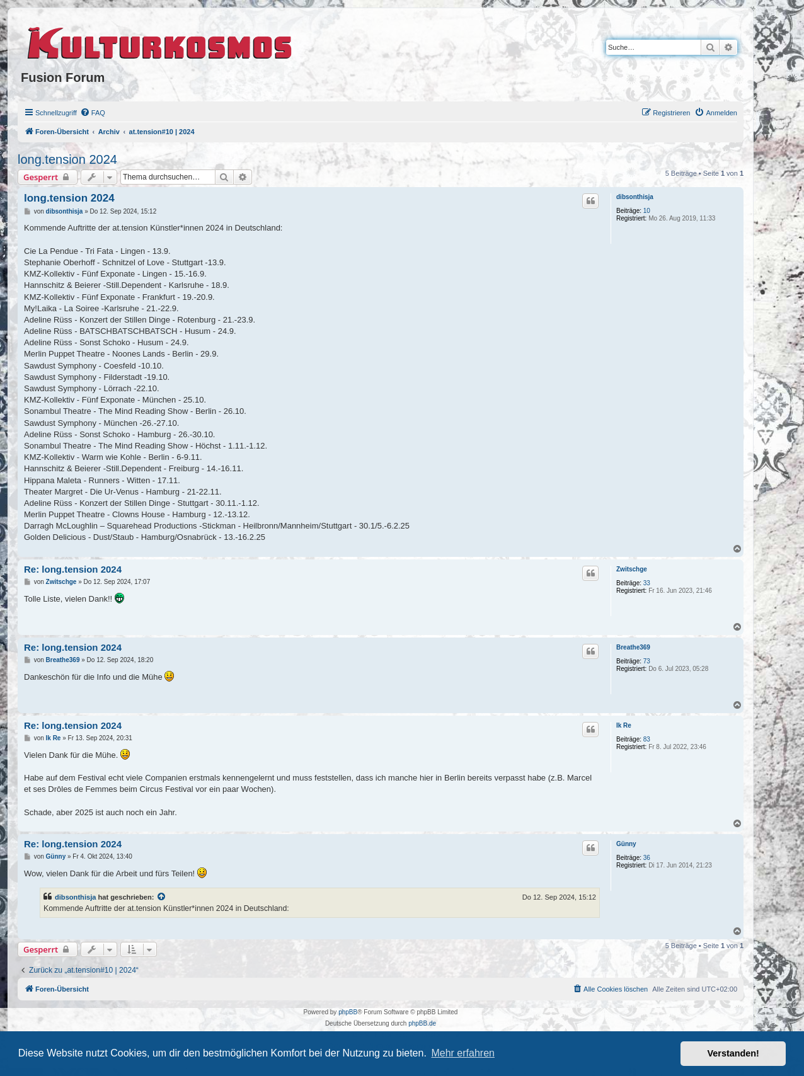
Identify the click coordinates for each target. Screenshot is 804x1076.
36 (646, 857)
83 (646, 739)
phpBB (347, 1012)
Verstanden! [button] (733, 1053)
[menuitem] (92, 112)
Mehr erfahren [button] (463, 1053)
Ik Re (623, 725)
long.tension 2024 (67, 159)
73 (646, 661)
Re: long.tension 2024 (73, 569)
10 (646, 210)
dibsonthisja (634, 196)
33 (646, 583)
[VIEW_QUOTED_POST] (162, 897)
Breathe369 (633, 647)
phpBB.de (422, 1023)
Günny (626, 843)
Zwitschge (631, 569)
